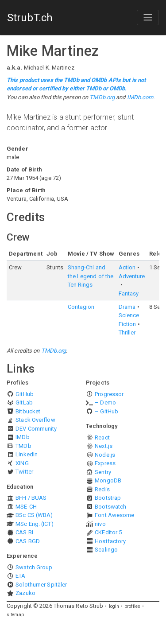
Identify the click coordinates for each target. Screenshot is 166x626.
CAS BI (24, 532)
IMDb (22, 437)
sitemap (15, 615)
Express (105, 463)
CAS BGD (27, 541)
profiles (132, 606)
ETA (20, 575)
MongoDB (108, 480)
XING (21, 463)
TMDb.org (102, 97)
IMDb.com (140, 97)
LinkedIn (26, 454)
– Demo (105, 402)
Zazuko (25, 593)
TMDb (23, 446)
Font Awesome (114, 515)
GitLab (24, 402)
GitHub (24, 394)
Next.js (103, 446)
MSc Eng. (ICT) (34, 524)
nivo (100, 524)
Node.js (105, 454)
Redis (102, 489)
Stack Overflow (35, 419)
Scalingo (106, 549)
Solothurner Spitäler (41, 584)
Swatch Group (33, 567)
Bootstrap (108, 497)
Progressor (109, 394)
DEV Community (36, 428)
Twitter (24, 471)
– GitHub (106, 411)
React (102, 437)
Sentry (103, 472)
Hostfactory (110, 541)
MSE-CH (26, 506)
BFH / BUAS (30, 497)
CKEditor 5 (108, 532)
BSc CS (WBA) (34, 515)
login (114, 606)
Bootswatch (110, 506)
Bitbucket (27, 411)
